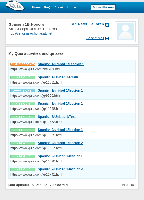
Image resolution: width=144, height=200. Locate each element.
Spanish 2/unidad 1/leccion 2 (60, 143)
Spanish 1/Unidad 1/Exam (58, 77)
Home (36, 7)
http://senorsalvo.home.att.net (30, 33)
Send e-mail (95, 38)
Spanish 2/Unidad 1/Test (57, 117)
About (58, 7)
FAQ (47, 7)
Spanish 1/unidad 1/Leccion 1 (61, 64)
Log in (71, 7)
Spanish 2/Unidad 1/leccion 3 (60, 156)
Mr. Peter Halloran (87, 24)
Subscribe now (103, 7)
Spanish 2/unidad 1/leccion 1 (60, 130)
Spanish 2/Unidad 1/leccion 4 (60, 169)
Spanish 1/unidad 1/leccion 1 (60, 90)
